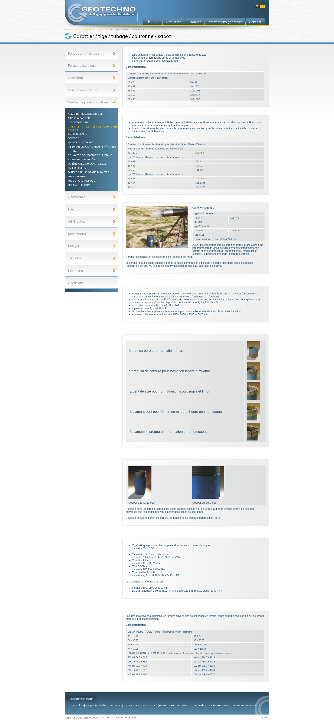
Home (68, 29)
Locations (75, 270)
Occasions (76, 283)
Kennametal (77, 234)
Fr (262, 6)
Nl (257, 6)
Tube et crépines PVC (81, 180)
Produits (195, 22)
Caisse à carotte (79, 118)
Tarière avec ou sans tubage (87, 163)
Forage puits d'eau (82, 66)
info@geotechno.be (94, 705)
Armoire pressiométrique (85, 113)
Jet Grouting (77, 221)
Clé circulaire (77, 133)
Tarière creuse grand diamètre (88, 172)
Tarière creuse (77, 168)
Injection (74, 209)
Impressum (107, 717)
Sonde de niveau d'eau (83, 159)
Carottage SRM (78, 122)
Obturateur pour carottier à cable (92, 146)
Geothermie (76, 78)
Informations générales (225, 22)
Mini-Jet (73, 246)
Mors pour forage (81, 142)
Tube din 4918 (77, 176)
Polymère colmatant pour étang (90, 155)
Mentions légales (126, 717)
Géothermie (76, 197)
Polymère (74, 150)
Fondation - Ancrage (83, 53)
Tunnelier (74, 258)
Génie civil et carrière (83, 90)
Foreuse (73, 138)
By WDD (265, 717)
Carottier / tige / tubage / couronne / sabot (92, 128)
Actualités (173, 22)
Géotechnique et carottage (87, 29)
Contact (255, 22)
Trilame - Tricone (79, 185)
